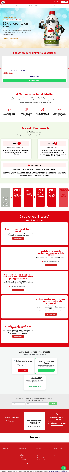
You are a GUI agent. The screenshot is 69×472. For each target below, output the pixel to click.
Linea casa (46, 6)
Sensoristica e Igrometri (25, 463)
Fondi (30, 6)
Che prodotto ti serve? (59, 452)
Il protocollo (6, 456)
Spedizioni (39, 454)
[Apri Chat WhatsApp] (63, 468)
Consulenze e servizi (56, 6)
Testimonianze (6, 454)
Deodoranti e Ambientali (25, 461)
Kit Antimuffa (38, 6)
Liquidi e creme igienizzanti (14, 6)
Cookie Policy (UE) (41, 459)
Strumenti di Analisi (24, 465)
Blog (4, 452)
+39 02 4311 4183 (53, 471)
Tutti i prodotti (23, 452)
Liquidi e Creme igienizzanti (23, 454)
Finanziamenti (40, 457)
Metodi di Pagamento (42, 452)
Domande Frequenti (41, 456)
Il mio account (57, 456)
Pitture (25, 6)
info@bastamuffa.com (62, 471)
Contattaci (56, 454)
